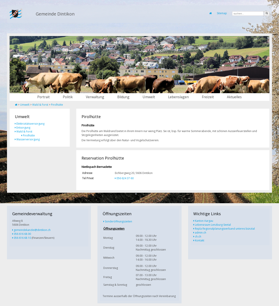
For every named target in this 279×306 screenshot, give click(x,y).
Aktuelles (234, 97)
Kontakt (199, 240)
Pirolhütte (57, 105)
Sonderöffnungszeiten (118, 221)
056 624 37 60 (125, 178)
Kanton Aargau (204, 221)
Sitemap (222, 13)
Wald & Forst (40, 105)
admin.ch (200, 232)
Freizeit (208, 97)
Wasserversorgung (28, 139)
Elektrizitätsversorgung (30, 123)
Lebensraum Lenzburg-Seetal (213, 225)
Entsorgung (23, 127)
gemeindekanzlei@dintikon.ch (32, 230)
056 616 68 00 (22, 234)
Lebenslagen (178, 97)
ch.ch (198, 236)
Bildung (123, 97)
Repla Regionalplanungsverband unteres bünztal (225, 228)
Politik (68, 97)
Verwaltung (95, 97)
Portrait (43, 97)
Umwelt (149, 97)
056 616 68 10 (22, 238)
